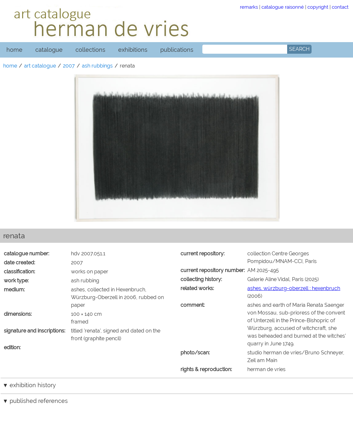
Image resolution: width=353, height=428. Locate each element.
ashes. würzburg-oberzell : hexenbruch (293, 288)
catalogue (49, 49)
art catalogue (40, 66)
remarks (249, 7)
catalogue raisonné (282, 7)
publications (176, 49)
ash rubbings (97, 66)
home (14, 49)
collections (90, 49)
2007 (69, 66)
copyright (317, 7)
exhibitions (132, 49)
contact (340, 7)
